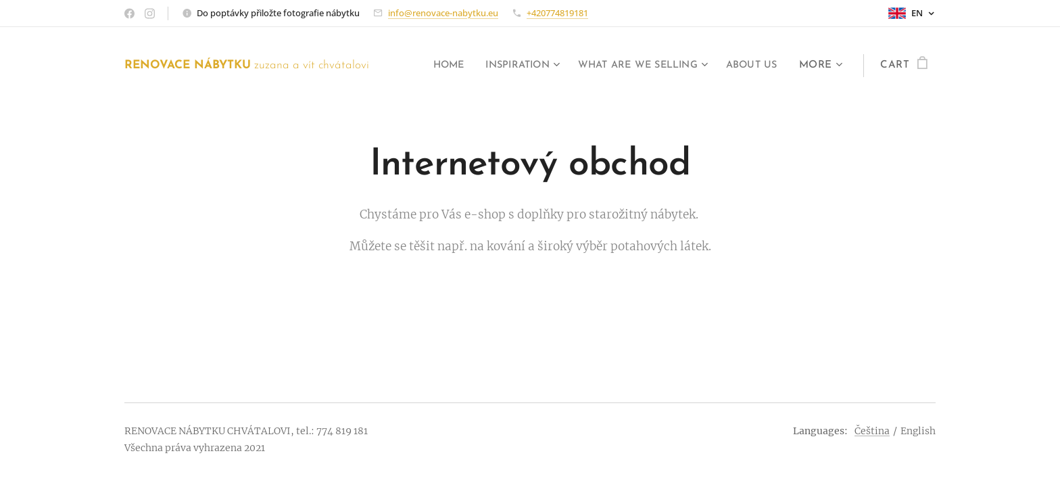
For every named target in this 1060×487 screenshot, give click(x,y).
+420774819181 (557, 13)
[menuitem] (423, 66)
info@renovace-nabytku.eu (443, 13)
